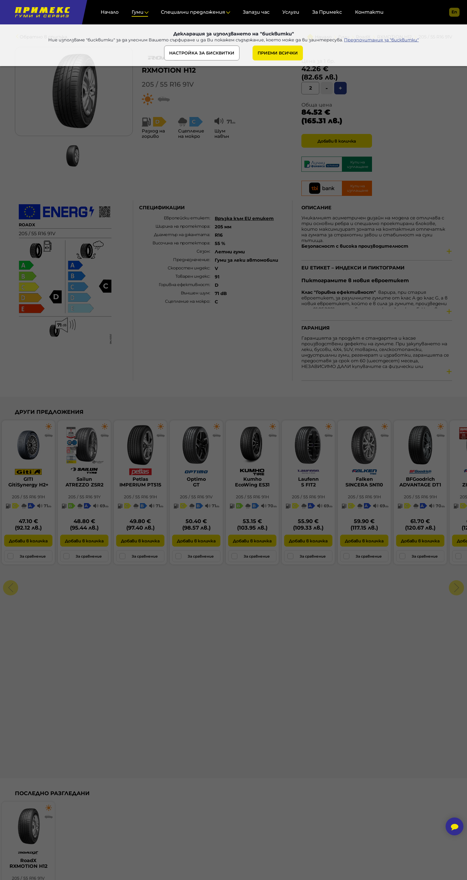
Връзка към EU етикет (244, 218)
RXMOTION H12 (169, 70)
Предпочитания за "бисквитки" (387, 41)
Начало (110, 12)
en (454, 12)
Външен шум (195, 293)
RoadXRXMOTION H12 (28, 863)
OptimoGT (196, 482)
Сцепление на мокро (187, 301)
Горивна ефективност (184, 284)
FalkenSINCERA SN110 (364, 482)
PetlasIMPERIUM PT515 (140, 482)
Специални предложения (193, 12)
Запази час (256, 12)
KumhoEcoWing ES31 (252, 482)
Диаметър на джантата (181, 234)
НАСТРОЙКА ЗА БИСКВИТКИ (201, 54)
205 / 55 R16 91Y (84, 497)
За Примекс (327, 12)
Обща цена (316, 105)
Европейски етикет (186, 218)
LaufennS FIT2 (308, 482)
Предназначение (191, 259)
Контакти (369, 12)
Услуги (290, 12)
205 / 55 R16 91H (28, 497)
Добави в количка (336, 141)
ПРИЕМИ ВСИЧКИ (278, 54)
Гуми (138, 12)
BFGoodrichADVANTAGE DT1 (420, 482)
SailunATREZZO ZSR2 (84, 482)
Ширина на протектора (182, 226)
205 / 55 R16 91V (168, 84)
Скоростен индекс (188, 268)
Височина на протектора (180, 243)
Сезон (203, 251)
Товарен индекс (192, 276)
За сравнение (26, 556)
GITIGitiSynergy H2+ (28, 482)
